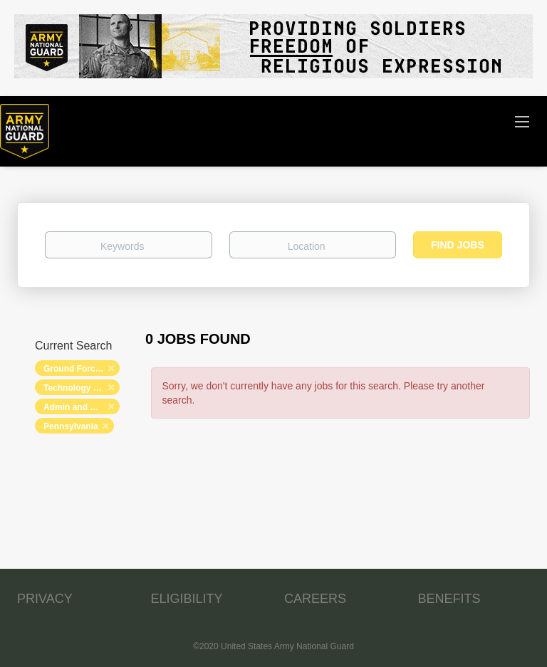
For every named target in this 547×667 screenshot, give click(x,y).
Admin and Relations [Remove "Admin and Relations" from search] (81, 407)
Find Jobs (457, 245)
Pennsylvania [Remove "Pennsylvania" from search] (70, 426)
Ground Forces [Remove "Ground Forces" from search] (74, 369)
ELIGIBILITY (187, 599)
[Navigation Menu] (522, 121)
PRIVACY (45, 599)
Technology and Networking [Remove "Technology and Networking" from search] (81, 388)
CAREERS (315, 599)
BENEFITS (449, 599)
